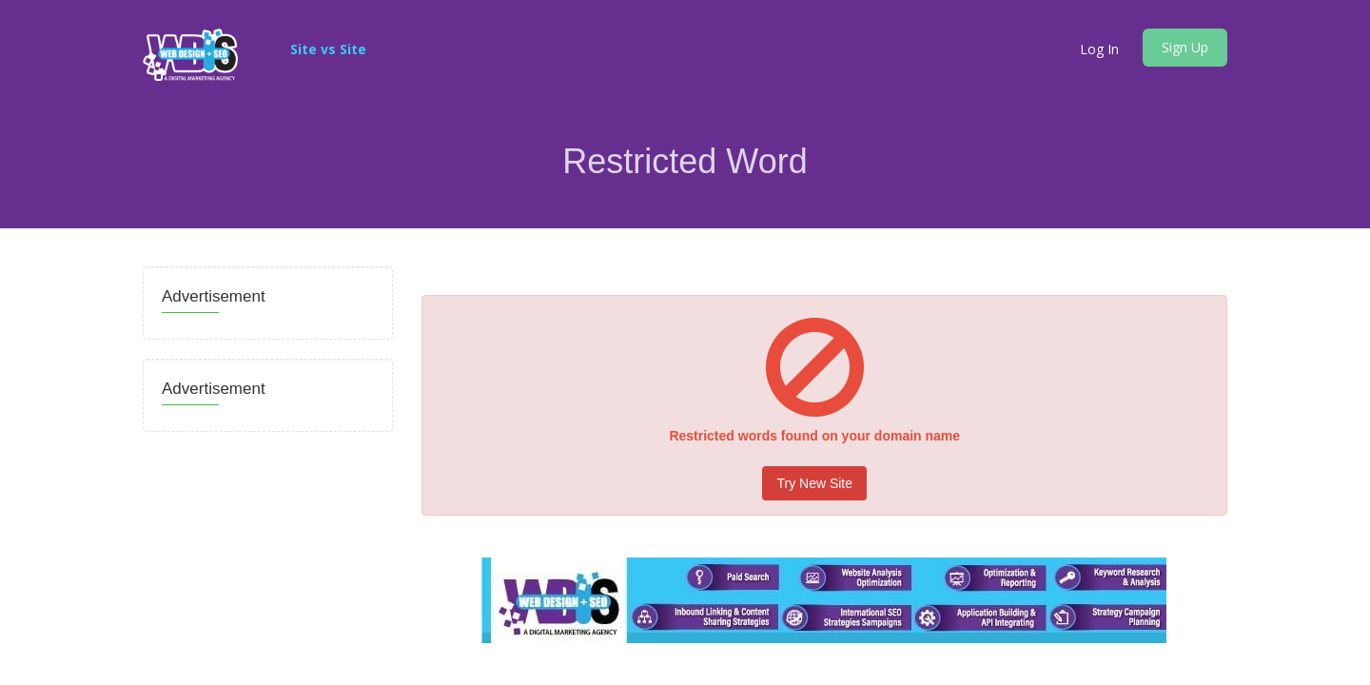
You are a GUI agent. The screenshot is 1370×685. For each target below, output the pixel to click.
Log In (1099, 49)
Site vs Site (328, 49)
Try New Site (814, 483)
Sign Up (1185, 47)
